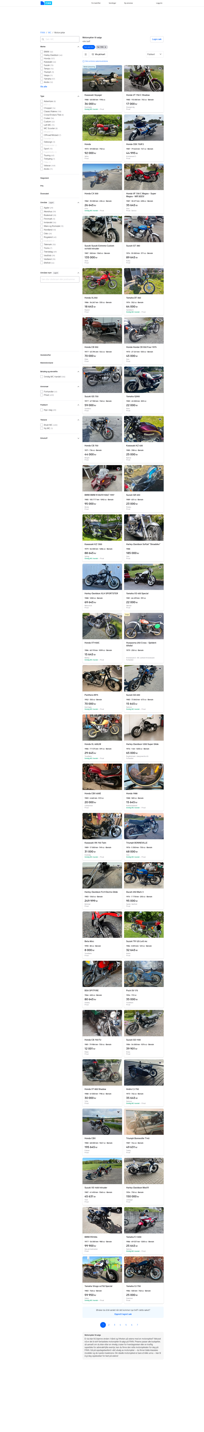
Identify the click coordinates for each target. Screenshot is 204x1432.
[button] (85, 54)
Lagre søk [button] (157, 39)
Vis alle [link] (43, 86)
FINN (42, 32)
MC (49, 32)
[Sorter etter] (155, 54)
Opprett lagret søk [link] (123, 1314)
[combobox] (59, 39)
